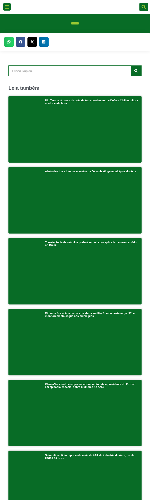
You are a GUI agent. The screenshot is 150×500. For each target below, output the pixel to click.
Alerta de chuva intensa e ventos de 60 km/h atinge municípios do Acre (90, 138)
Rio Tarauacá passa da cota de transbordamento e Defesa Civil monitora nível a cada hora (91, 102)
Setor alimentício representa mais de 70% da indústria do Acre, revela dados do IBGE (89, 291)
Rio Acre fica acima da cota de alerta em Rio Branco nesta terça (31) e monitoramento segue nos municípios (90, 215)
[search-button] (143, 7)
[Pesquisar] (136, 71)
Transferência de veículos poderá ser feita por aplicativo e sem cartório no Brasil (90, 177)
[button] (9, 42)
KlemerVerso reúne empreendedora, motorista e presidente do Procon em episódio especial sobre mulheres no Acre (90, 253)
